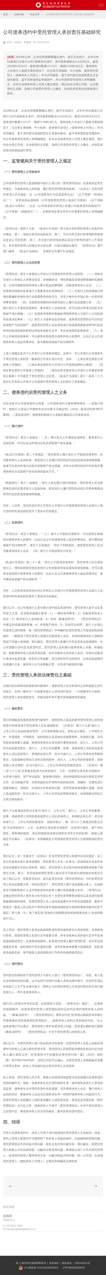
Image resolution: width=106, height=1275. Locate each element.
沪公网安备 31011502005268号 (41, 1267)
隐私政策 (67, 1263)
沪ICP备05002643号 (74, 1267)
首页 (5, 14)
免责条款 (54, 1263)
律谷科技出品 (82, 1263)
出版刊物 (19, 14)
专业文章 (34, 14)
